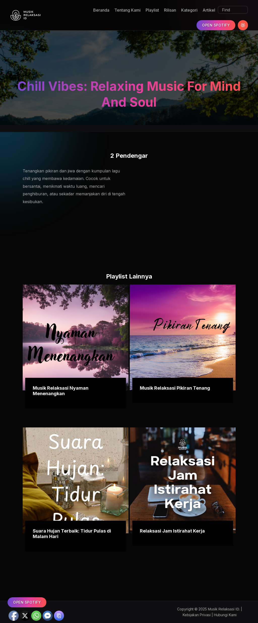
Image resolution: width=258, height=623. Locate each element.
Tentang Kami (127, 10)
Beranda (101, 10)
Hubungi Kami (225, 615)
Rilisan (170, 10)
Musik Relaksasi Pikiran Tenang (175, 388)
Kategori (189, 10)
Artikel (209, 10)
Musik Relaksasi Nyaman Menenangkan (60, 390)
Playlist (152, 10)
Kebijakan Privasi (197, 615)
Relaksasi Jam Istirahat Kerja (172, 531)
